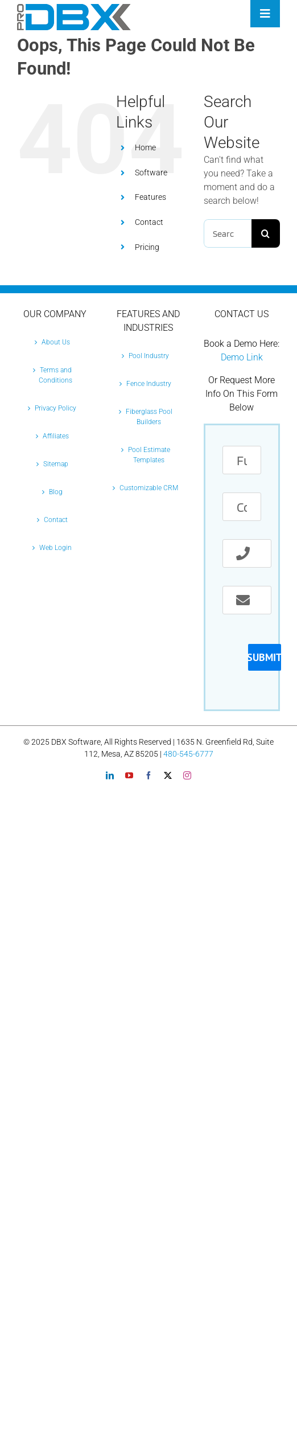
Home (145, 147)
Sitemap (55, 464)
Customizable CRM (148, 488)
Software (151, 172)
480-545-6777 (188, 753)
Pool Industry (149, 356)
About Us (56, 342)
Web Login (55, 548)
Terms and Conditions (55, 375)
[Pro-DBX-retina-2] (74, 8)
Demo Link (242, 357)
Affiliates (56, 436)
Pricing (147, 247)
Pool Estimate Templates (149, 455)
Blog (56, 492)
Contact (149, 222)
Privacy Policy (55, 408)
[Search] (265, 233)
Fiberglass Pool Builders (149, 417)
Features (150, 197)
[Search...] (227, 233)
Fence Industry (148, 384)
